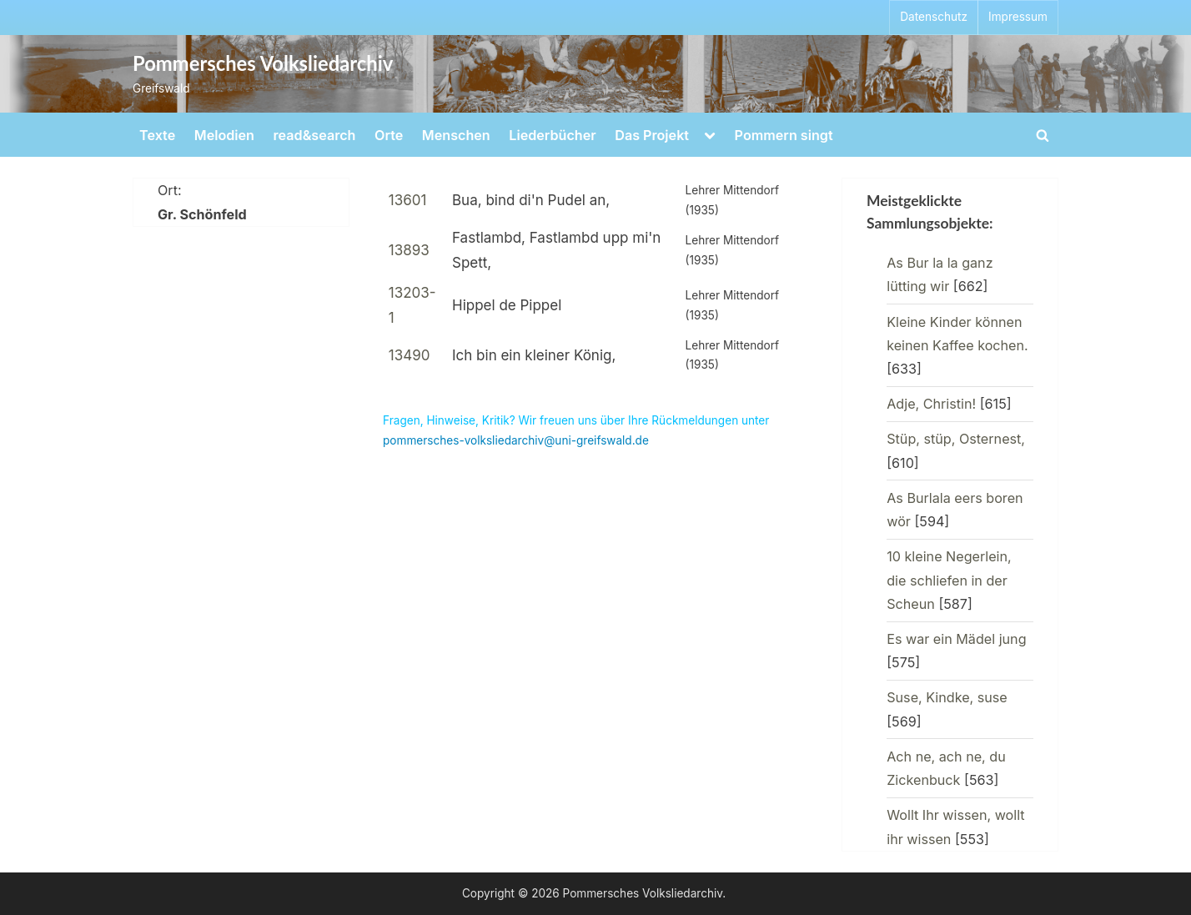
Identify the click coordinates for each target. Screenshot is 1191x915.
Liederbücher (552, 135)
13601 (408, 200)
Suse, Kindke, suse (947, 697)
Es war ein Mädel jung (956, 639)
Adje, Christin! (931, 403)
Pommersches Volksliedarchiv (263, 63)
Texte (157, 135)
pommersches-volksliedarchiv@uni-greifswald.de (516, 440)
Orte (388, 135)
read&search (315, 135)
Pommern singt (784, 135)
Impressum (1018, 16)
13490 (409, 355)
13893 (409, 250)
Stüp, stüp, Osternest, (956, 438)
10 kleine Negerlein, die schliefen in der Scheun (949, 580)
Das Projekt (652, 135)
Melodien (224, 135)
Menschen (456, 135)
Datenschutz (933, 16)
